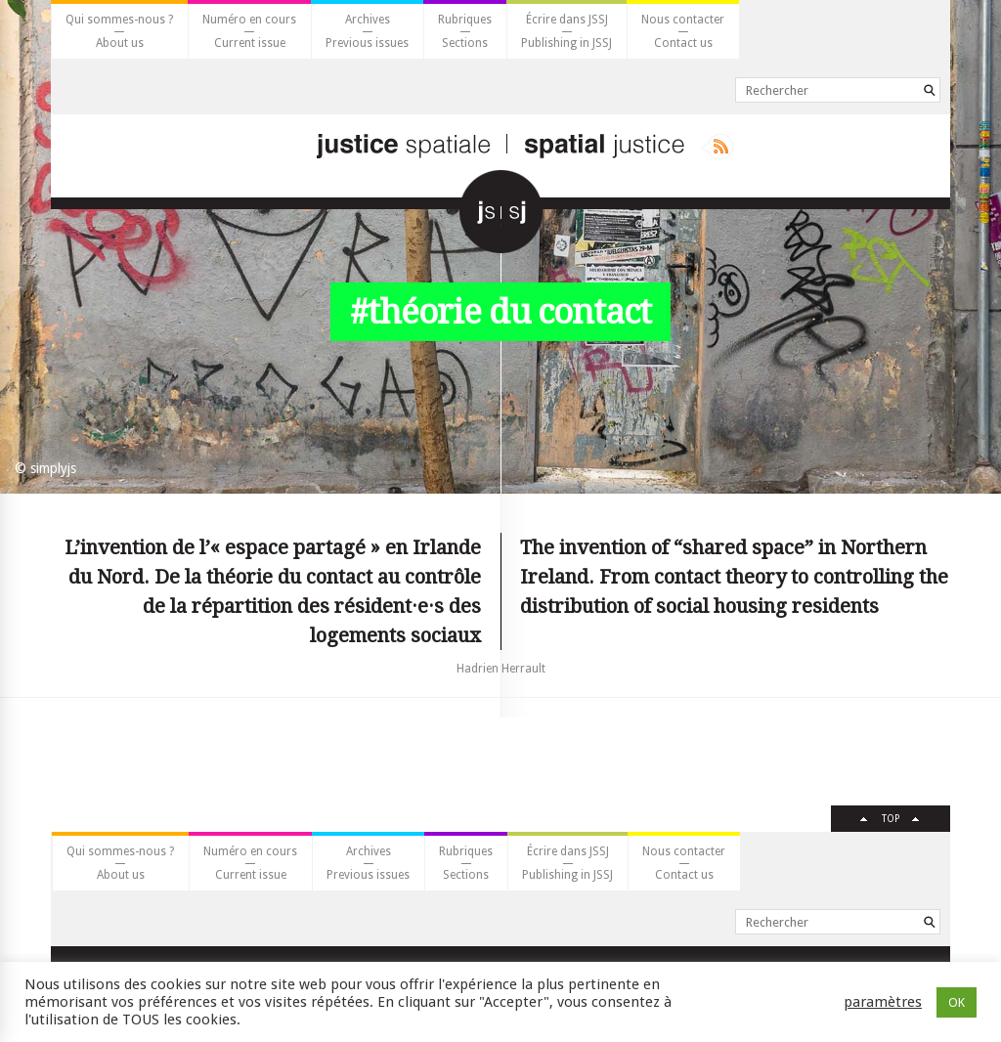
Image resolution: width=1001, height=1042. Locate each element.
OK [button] (956, 1002)
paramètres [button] (883, 1002)
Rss (717, 146)
